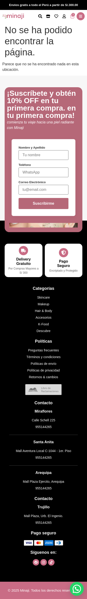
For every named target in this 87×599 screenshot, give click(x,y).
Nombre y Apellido (32, 147)
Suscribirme (43, 203)
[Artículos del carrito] (72, 16)
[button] (81, 16)
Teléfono (25, 164)
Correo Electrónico (32, 182)
